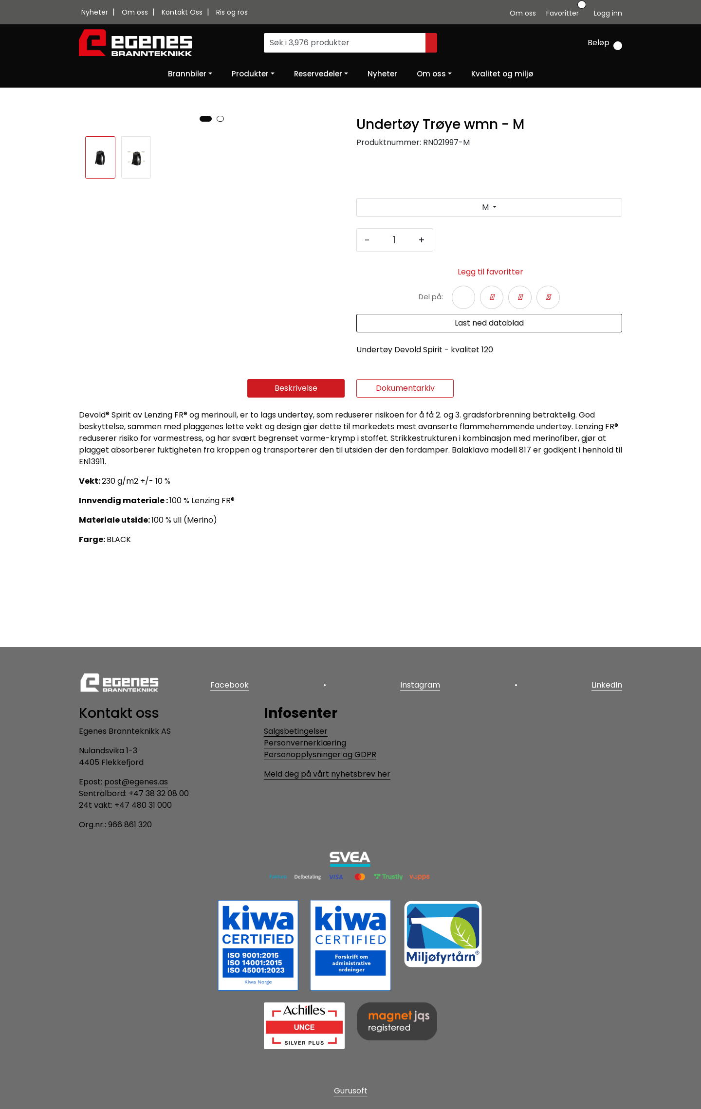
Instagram (420, 685)
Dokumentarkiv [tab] (405, 478)
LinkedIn (606, 685)
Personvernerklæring (305, 742)
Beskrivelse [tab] (296, 478)
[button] (206, 383)
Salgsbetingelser (296, 731)
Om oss (136, 12)
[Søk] (345, 43)
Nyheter (95, 12)
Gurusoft (351, 1090)
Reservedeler (318, 74)
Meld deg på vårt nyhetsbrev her (327, 774)
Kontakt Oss (183, 12)
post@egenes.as (136, 781)
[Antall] (394, 240)
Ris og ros (232, 12)
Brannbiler (187, 74)
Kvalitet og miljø (502, 74)
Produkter (250, 74)
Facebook (229, 685)
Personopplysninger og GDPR (320, 754)
